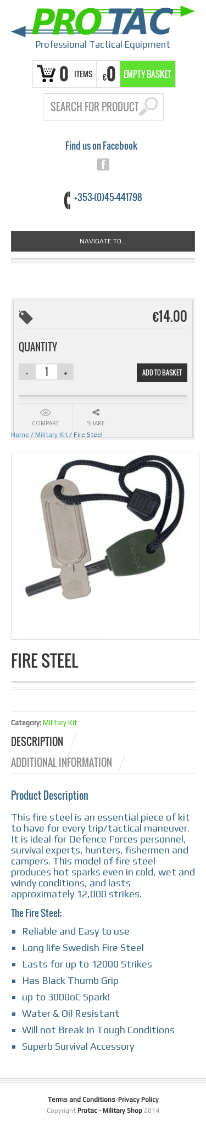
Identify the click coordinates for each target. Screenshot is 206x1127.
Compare (45, 423)
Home (20, 435)
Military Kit (51, 435)
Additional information (61, 762)
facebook (103, 164)
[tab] (44, 741)
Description (37, 742)
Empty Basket (147, 74)
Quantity (38, 346)
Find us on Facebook (101, 145)
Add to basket (162, 372)
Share (96, 423)
